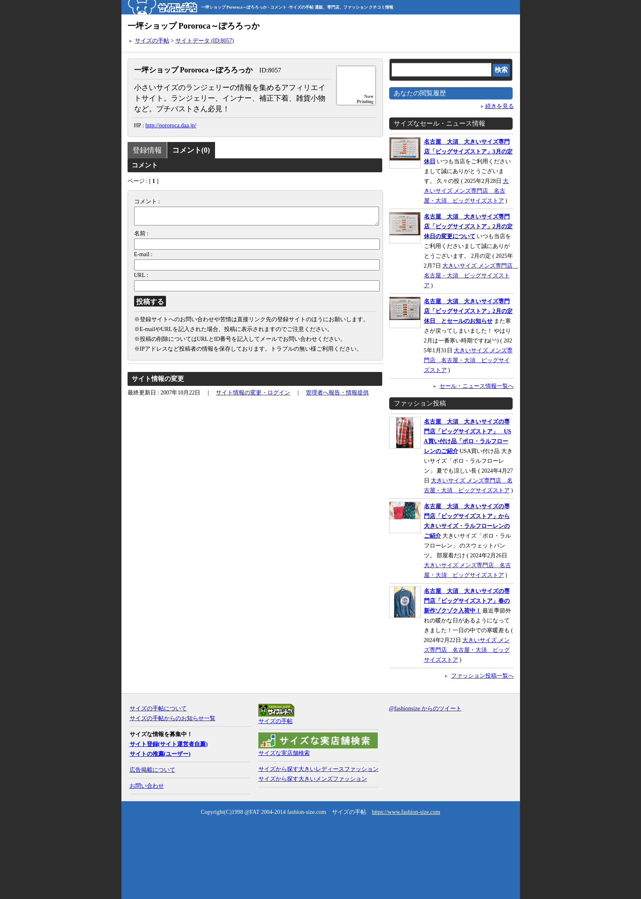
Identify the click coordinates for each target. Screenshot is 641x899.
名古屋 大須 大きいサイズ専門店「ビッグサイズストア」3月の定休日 (468, 151)
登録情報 (147, 150)
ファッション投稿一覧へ (482, 676)
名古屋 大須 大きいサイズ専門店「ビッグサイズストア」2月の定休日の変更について (468, 226)
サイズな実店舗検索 (284, 753)
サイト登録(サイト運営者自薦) (169, 744)
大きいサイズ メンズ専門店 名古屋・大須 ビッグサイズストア (466, 191)
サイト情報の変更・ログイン (253, 396)
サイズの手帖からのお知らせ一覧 (172, 718)
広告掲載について (152, 770)
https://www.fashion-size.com (406, 812)
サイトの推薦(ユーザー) (160, 754)
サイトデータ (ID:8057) (204, 41)
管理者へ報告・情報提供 (337, 396)
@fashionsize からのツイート (425, 708)
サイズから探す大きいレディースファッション (318, 769)
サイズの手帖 (152, 41)
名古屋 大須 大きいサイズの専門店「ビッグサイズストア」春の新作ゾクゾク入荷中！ (467, 601)
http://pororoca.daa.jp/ (171, 125)
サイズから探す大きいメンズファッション (312, 779)
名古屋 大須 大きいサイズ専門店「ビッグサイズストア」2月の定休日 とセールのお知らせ (468, 311)
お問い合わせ (147, 786)
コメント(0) (191, 150)
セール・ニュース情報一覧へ (476, 386)
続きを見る (499, 106)
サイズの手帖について (158, 708)
